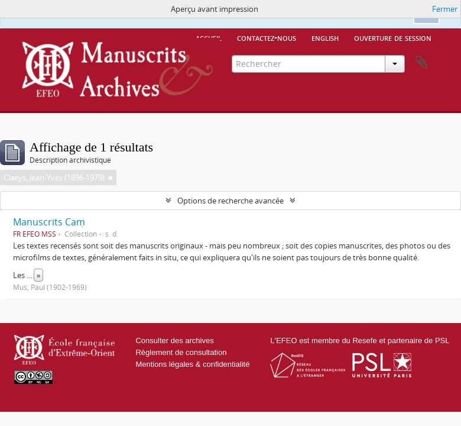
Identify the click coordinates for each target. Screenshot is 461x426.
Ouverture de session (392, 37)
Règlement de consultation (180, 352)
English (325, 37)
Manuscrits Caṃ (49, 221)
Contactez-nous (266, 37)
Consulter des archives (174, 340)
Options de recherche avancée (230, 200)
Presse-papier (421, 63)
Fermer (444, 9)
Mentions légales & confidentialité (192, 364)
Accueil (209, 37)
